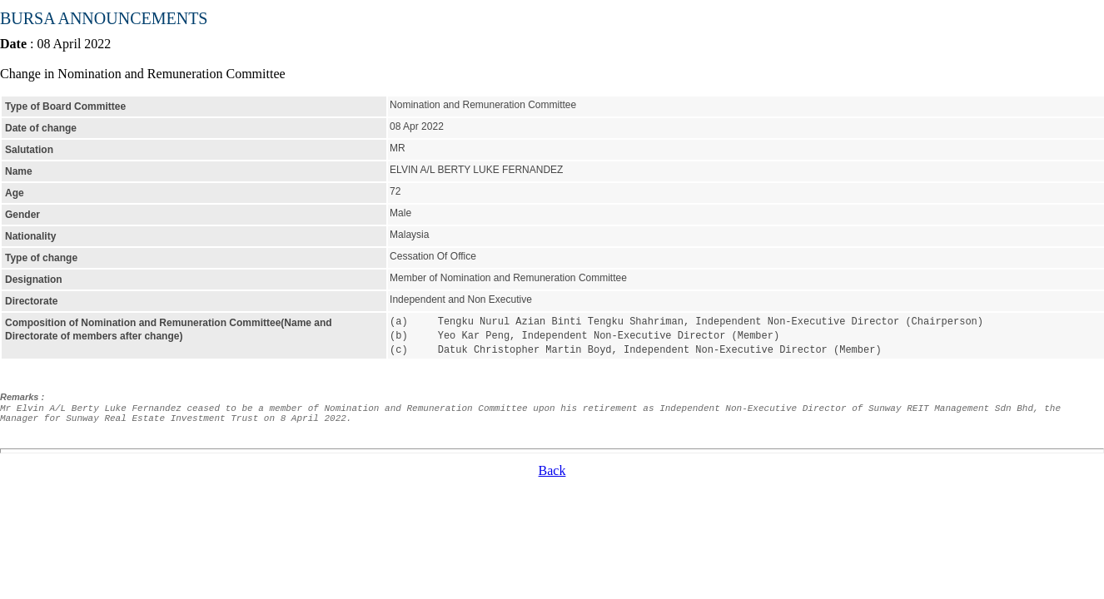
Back (552, 468)
